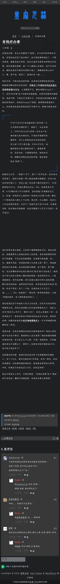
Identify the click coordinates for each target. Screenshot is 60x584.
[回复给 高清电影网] (21, 499)
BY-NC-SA (22, 416)
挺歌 (11, 528)
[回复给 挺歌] (15, 528)
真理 (22, 428)
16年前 (12, 474)
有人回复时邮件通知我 (17, 566)
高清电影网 (14, 499)
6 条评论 (7, 449)
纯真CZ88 (34, 582)
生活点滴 (26, 36)
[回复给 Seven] (22, 480)
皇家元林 (30, 15)
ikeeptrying (14, 457)
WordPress (50, 573)
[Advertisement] (30, 232)
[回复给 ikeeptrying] (22, 457)
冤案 (15, 428)
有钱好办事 (11, 42)
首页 (14, 36)
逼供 (29, 428)
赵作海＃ (52, 85)
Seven (17, 480)
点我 (37, 28)
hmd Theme (36, 573)
